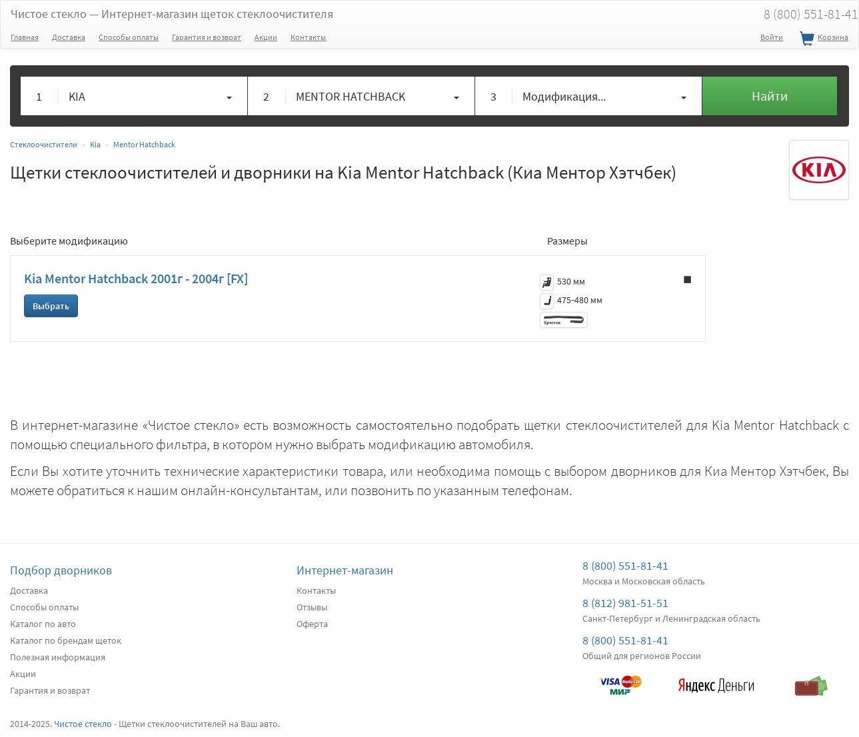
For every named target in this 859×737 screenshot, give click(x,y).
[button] (134, 96)
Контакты (308, 37)
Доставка (68, 37)
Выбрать (51, 306)
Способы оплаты (129, 37)
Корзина (822, 39)
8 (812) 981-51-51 (625, 602)
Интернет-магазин (345, 570)
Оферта (312, 624)
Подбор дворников (61, 570)
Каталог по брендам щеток (65, 640)
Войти (771, 37)
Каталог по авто (43, 624)
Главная (25, 37)
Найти (770, 95)
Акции (266, 37)
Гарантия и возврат (206, 37)
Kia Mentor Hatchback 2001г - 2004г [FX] (136, 278)
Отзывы (312, 607)
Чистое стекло (172, 13)
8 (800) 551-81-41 (625, 565)
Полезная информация (57, 657)
